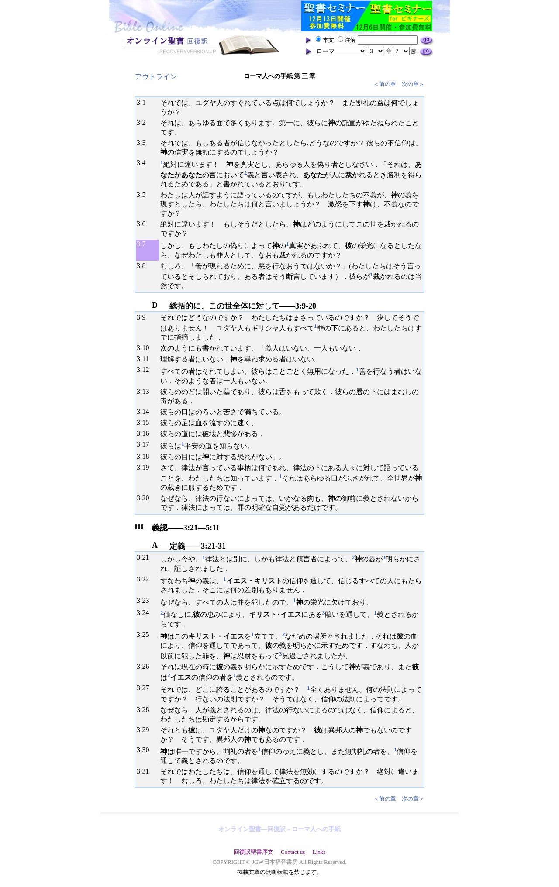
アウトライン (156, 76)
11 (145, 358)
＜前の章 (384, 84)
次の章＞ (413, 84)
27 (145, 687)
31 (145, 771)
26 (145, 666)
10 (145, 347)
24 (145, 612)
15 (145, 422)
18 (145, 456)
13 (145, 391)
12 (145, 369)
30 (145, 749)
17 (145, 444)
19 (145, 467)
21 (145, 557)
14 (145, 411)
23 (145, 600)
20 (145, 498)
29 (145, 729)
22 (145, 579)
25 (145, 634)
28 (145, 709)
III (139, 527)
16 (145, 433)
